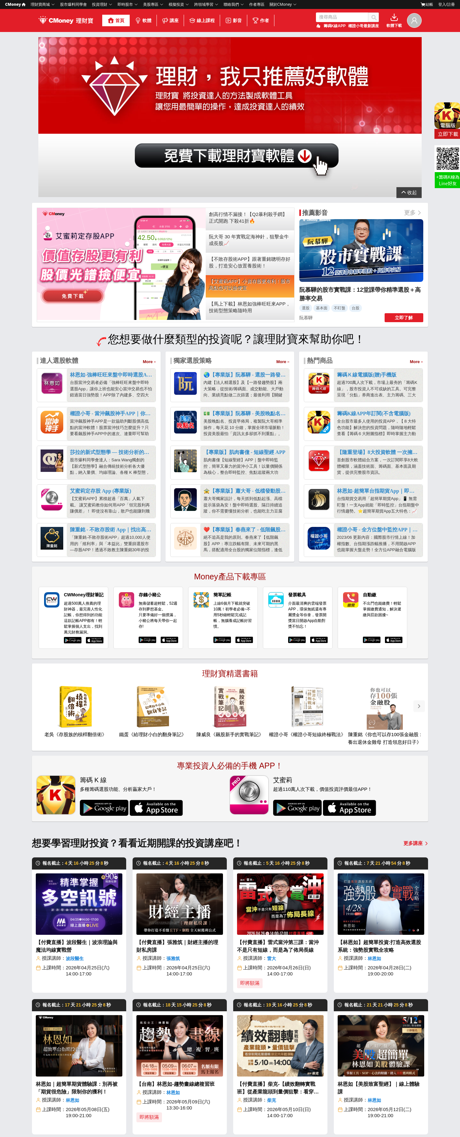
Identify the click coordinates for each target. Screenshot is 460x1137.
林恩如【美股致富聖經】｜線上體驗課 (378, 959)
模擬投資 (176, 4)
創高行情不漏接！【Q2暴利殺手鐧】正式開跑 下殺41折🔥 (248, 89)
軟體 (143, 20)
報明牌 (315, 1088)
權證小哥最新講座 (363, 26)
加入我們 (68, 1084)
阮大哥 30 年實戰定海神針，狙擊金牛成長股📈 (249, 111)
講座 (170, 20)
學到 (351, 1061)
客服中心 (388, 1061)
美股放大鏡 (207, 1096)
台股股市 (245, 1061)
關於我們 (68, 1066)
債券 (240, 1096)
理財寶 (120, 1061)
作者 (260, 20)
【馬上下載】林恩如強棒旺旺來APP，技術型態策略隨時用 (249, 178)
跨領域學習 (203, 4)
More (148, 233)
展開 (409, 64)
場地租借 (388, 1088)
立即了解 (404, 188)
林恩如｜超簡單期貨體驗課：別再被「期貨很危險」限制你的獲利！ (77, 959)
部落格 (66, 1075)
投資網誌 (205, 1061)
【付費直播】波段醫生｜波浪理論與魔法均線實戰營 (77, 817)
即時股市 (125, 4)
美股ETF (244, 1088)
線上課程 (202, 20)
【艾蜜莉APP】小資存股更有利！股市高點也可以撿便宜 (249, 156)
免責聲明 (333, 1120)
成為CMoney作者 (396, 1079)
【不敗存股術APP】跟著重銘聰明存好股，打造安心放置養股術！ (249, 133)
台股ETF (244, 1079)
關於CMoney (281, 4)
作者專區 (256, 4)
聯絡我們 (231, 4)
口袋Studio (358, 1070)
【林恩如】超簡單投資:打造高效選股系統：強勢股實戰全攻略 (379, 817)
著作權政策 (289, 1120)
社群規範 (312, 1120)
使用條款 (267, 1120)
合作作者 (123, 1105)
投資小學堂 (207, 1079)
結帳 (426, 4)
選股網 (315, 1070)
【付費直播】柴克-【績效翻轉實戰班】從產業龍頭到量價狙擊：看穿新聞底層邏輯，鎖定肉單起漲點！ (278, 959)
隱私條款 (246, 1120)
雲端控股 (318, 1079)
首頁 (116, 20)
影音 (233, 20)
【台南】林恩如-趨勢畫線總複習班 (175, 955)
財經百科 (205, 1088)
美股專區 (150, 4)
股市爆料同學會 (73, 4)
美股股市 (245, 1070)
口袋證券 (205, 1105)
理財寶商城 (40, 4)
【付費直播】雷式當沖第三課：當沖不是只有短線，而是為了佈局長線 (278, 817)
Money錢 (205, 1070)
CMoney (15, 4)
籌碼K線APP (335, 26)
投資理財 (99, 4)
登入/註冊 (446, 4)
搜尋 (373, 17)
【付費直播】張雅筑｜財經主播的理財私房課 (177, 817)
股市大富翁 (320, 1061)
